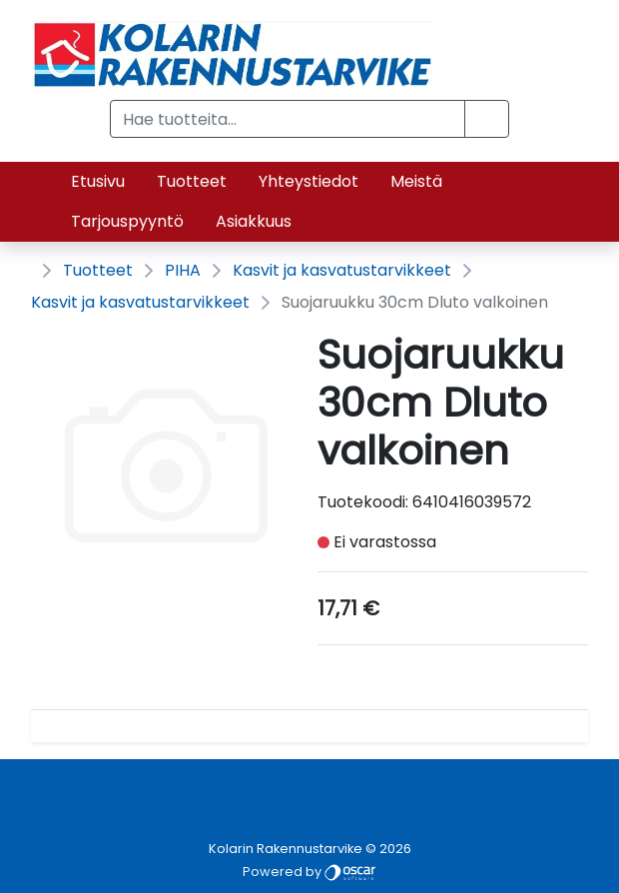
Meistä (416, 181)
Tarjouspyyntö (127, 221)
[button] (486, 119)
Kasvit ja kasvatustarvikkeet (342, 270)
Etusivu (98, 181)
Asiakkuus (254, 221)
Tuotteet (192, 181)
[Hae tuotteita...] (287, 119)
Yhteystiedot (308, 181)
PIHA (183, 270)
